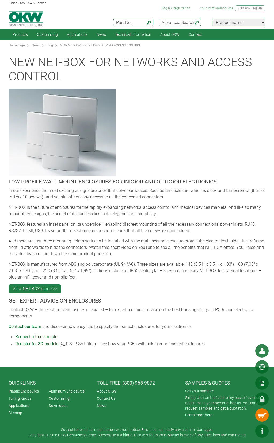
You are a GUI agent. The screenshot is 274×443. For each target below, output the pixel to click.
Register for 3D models (36, 343)
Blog (50, 45)
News (101, 34)
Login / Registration (176, 8)
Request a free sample (36, 336)
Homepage (17, 45)
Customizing (47, 34)
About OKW (106, 391)
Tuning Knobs (20, 398)
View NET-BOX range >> (35, 288)
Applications (77, 34)
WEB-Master (169, 435)
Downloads (58, 405)
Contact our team (25, 326)
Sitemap (15, 413)
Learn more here (198, 415)
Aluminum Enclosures (67, 391)
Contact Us (106, 398)
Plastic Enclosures (24, 391)
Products (20, 34)
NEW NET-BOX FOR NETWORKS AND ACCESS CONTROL (100, 45)
